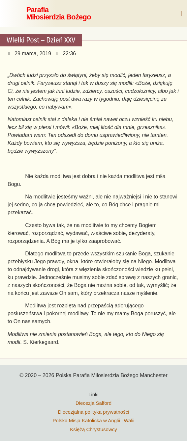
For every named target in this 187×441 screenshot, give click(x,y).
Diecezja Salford (93, 403)
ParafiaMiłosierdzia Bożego (58, 13)
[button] (180, 13)
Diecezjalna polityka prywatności (93, 412)
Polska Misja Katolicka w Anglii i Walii (94, 420)
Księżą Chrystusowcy (93, 429)
